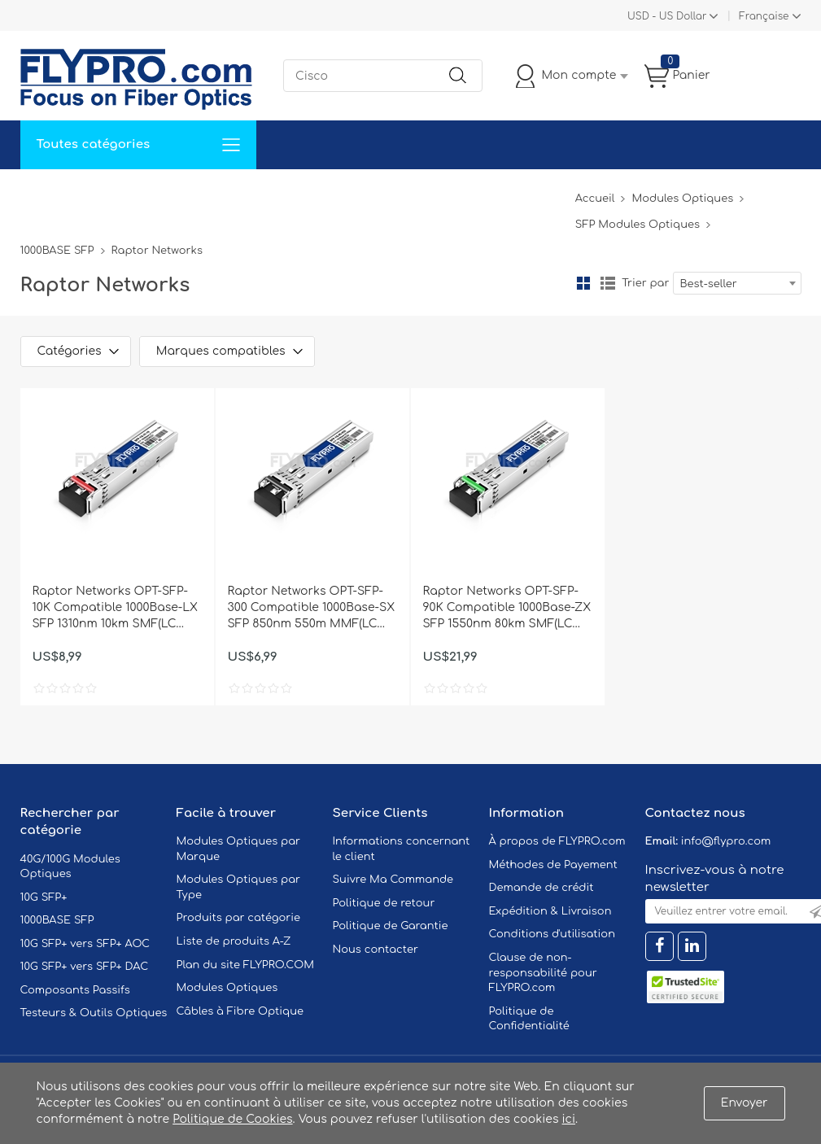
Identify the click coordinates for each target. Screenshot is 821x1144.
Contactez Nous (345, 193)
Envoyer (744, 1103)
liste (607, 283)
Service (190, 193)
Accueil (51, 193)
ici (568, 1119)
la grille (583, 283)
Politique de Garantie (390, 926)
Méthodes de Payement (553, 865)
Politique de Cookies (232, 1119)
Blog (552, 193)
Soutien (255, 193)
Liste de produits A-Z (234, 941)
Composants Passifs (75, 990)
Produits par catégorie (239, 917)
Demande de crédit (541, 887)
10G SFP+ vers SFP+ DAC (84, 966)
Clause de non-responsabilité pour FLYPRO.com (543, 972)
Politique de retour (384, 903)
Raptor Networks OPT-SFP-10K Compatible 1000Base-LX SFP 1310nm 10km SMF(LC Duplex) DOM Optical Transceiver (116, 608)
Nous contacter (375, 949)
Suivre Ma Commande (393, 879)
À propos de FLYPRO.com (557, 841)
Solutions (121, 193)
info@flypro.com (726, 841)
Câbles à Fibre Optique (240, 1011)
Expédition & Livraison (550, 911)
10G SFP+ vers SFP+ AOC (85, 944)
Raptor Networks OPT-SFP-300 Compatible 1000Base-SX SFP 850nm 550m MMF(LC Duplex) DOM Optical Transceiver (311, 608)
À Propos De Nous (466, 193)
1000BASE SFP (57, 250)
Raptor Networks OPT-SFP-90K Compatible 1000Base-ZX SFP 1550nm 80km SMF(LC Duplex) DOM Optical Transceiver (507, 608)
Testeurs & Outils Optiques (94, 1013)
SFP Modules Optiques (637, 224)
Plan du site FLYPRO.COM (246, 965)
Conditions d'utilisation (552, 934)
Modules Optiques (682, 198)
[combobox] (737, 283)
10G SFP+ (44, 897)
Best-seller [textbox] (708, 284)
